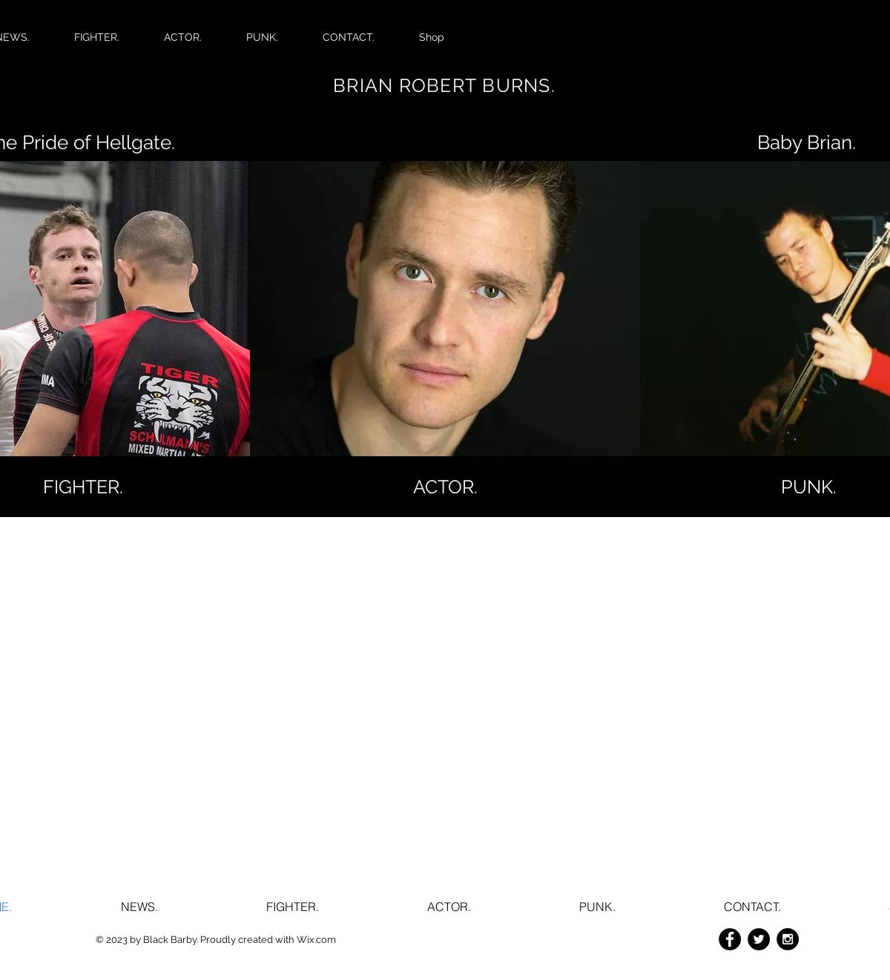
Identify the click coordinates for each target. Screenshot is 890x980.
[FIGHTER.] (83, 486)
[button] (808, 486)
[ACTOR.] (445, 486)
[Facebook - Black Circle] (730, 939)
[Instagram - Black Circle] (788, 939)
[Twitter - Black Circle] (759, 939)
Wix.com (316, 939)
